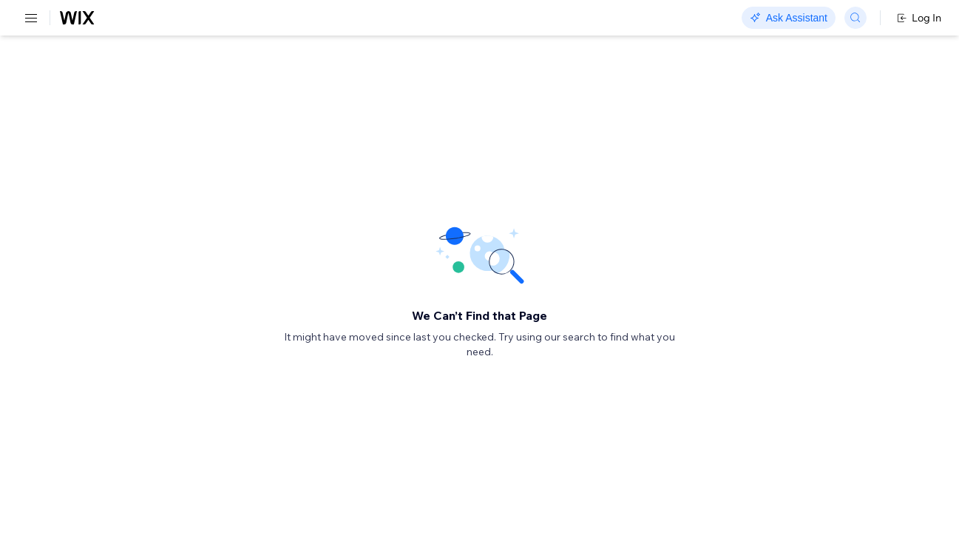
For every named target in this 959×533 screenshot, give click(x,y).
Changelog (510, 18)
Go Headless (319, 18)
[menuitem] (103, 71)
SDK (151, 86)
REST (55, 86)
